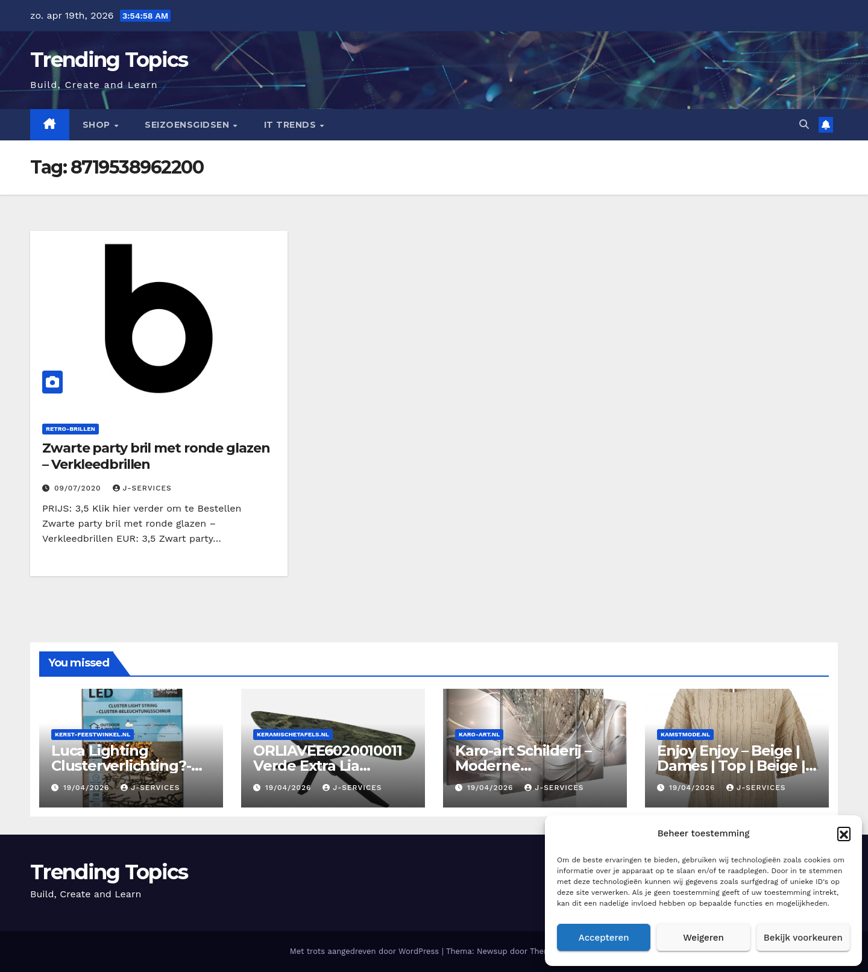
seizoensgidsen (188, 124)
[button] (844, 833)
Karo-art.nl (479, 734)
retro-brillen (70, 428)
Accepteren (604, 937)
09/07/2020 (79, 488)
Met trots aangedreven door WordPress (366, 951)
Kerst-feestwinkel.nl (92, 734)
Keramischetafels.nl (293, 734)
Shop (98, 124)
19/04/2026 (87, 787)
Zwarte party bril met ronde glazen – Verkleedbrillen (156, 456)
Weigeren (703, 937)
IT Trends (291, 124)
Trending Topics (109, 59)
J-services (142, 488)
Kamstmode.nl (685, 734)
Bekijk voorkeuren (803, 937)
